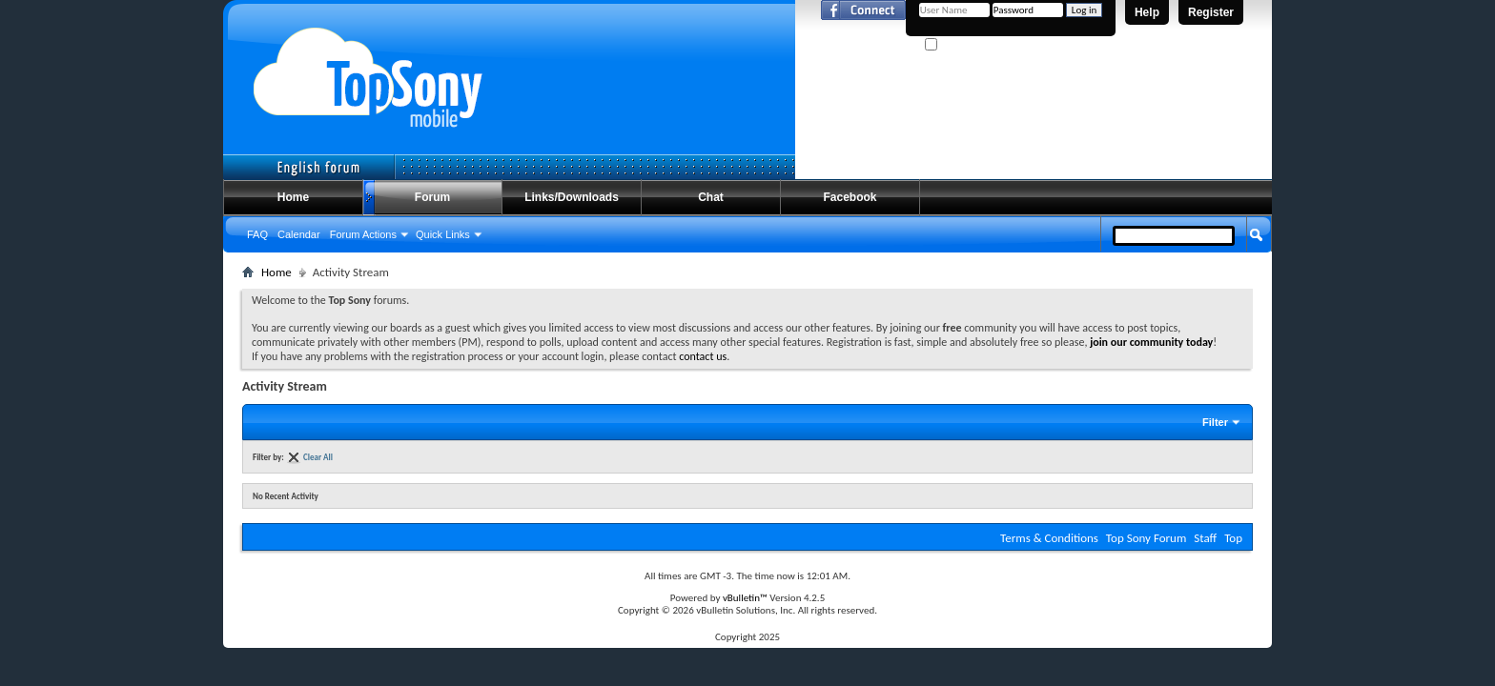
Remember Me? (966, 45)
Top (1233, 538)
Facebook (849, 197)
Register (1211, 12)
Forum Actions (363, 234)
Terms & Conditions (1049, 538)
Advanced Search (1211, 269)
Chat (711, 197)
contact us (703, 356)
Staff (1205, 538)
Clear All (318, 457)
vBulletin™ (745, 598)
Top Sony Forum (1146, 538)
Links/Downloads (571, 197)
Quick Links (443, 234)
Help (1147, 12)
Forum (432, 197)
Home (293, 197)
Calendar (298, 234)
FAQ (257, 234)
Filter (1215, 422)
